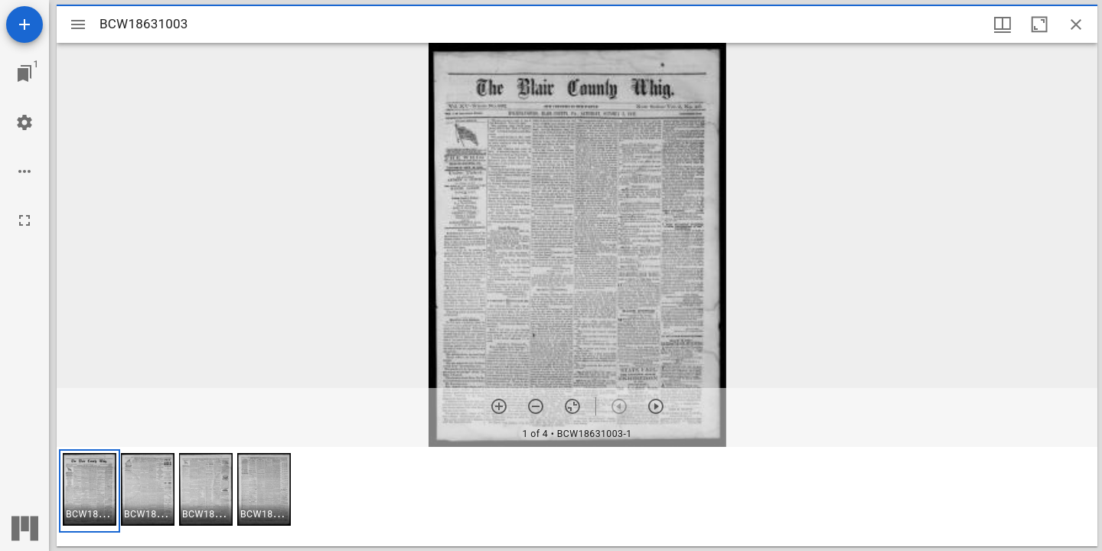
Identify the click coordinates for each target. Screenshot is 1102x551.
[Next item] (655, 406)
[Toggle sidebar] (78, 24)
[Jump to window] (24, 73)
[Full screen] (24, 220)
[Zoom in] (499, 406)
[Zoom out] (535, 406)
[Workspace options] (24, 171)
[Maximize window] (1039, 24)
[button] (89, 491)
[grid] (577, 496)
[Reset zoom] (572, 406)
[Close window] (1076, 24)
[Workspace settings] (24, 122)
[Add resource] (24, 24)
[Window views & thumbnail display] (1002, 24)
